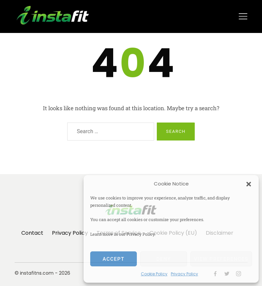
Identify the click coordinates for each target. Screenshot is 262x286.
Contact (32, 233)
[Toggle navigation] (243, 16)
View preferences (221, 259)
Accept (114, 259)
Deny (163, 259)
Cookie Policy (154, 274)
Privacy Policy (184, 274)
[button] (248, 183)
